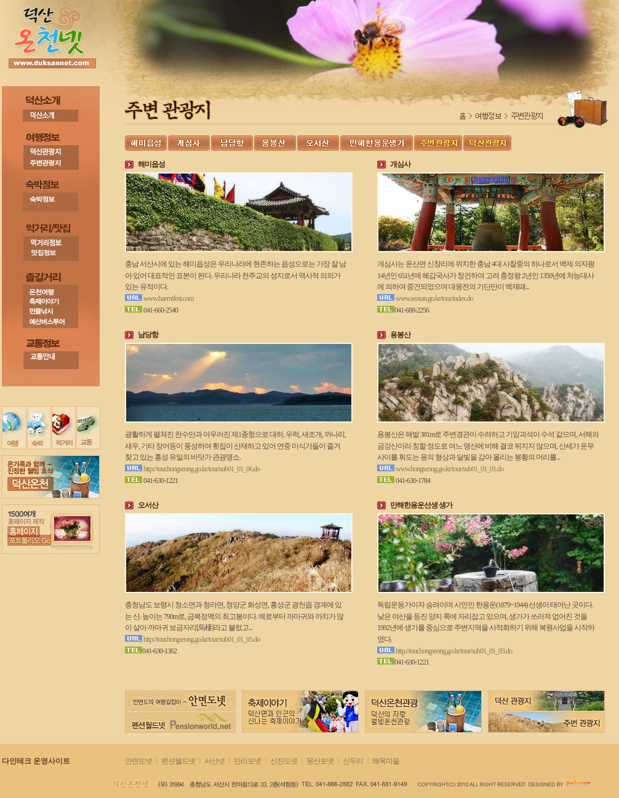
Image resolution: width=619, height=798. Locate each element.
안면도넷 (138, 761)
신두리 (353, 761)
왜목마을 (385, 761)
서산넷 (214, 761)
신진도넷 (284, 761)
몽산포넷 (319, 761)
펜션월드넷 (178, 761)
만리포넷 (247, 761)
